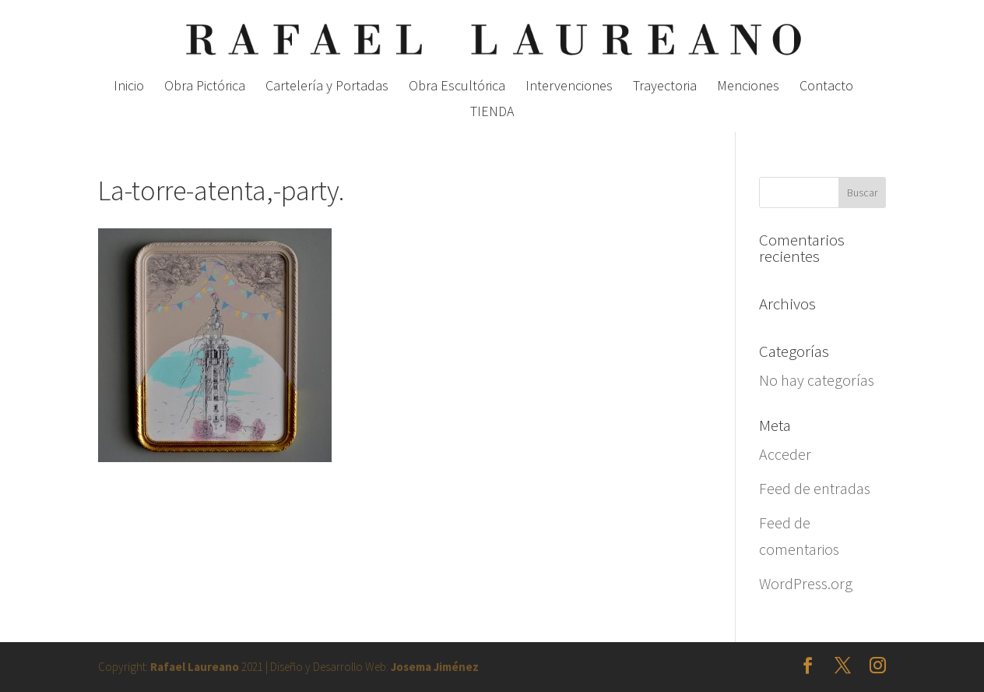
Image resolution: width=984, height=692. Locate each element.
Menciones (748, 87)
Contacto (826, 87)
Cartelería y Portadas (326, 87)
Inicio (129, 87)
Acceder (785, 454)
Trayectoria (665, 87)
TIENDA (492, 113)
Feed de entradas (814, 488)
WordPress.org (805, 583)
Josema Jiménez (435, 666)
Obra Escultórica (457, 87)
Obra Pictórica (204, 87)
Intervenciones (569, 87)
